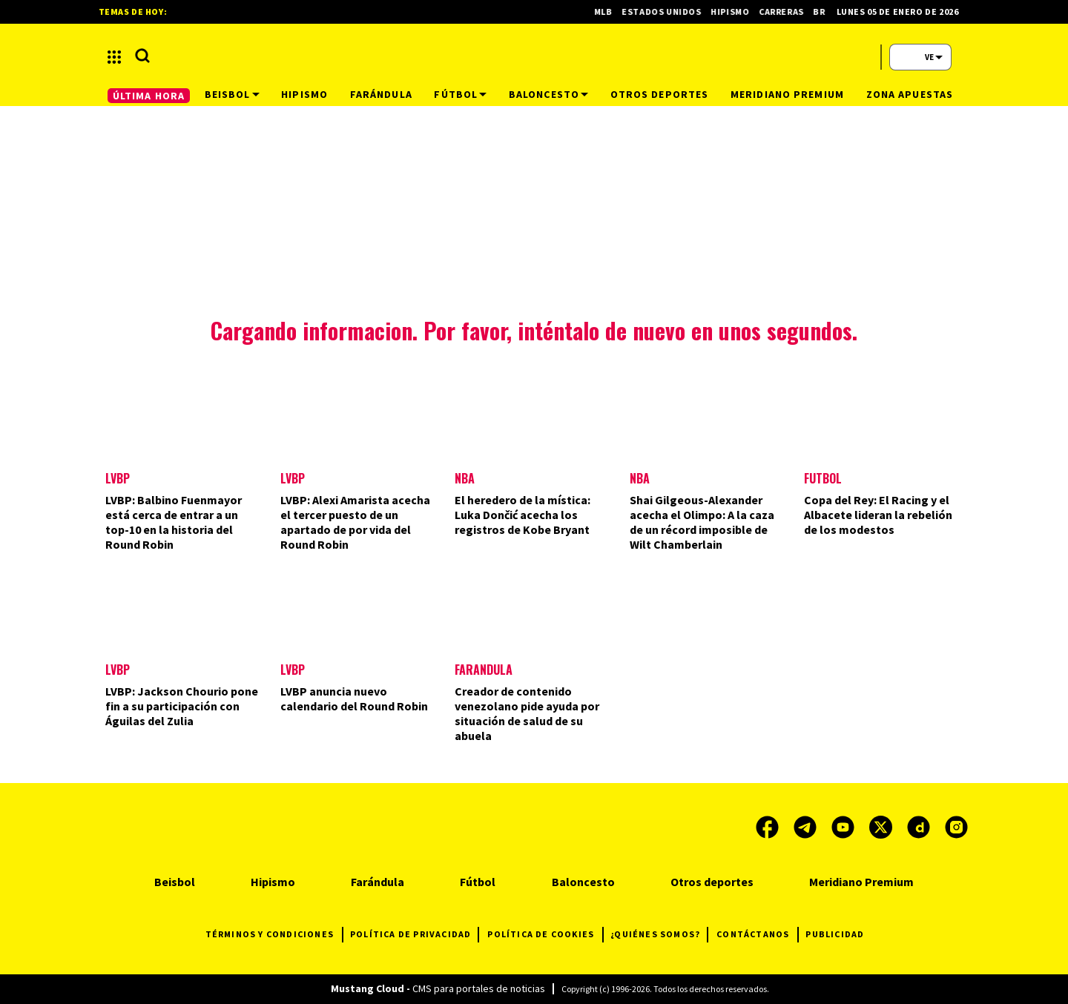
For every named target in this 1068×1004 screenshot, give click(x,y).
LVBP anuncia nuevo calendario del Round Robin (354, 698)
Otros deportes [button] (659, 94)
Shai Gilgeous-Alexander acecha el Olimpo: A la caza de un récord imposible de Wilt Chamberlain (702, 522)
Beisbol (174, 881)
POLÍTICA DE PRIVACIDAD (414, 934)
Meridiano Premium (861, 881)
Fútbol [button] (460, 94)
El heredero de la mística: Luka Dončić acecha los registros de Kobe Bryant (522, 514)
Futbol (823, 478)
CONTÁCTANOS (757, 934)
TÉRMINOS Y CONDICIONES (274, 934)
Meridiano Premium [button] (787, 94)
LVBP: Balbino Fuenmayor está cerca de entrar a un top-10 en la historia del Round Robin (173, 522)
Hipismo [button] (304, 94)
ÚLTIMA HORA (149, 95)
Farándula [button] (381, 94)
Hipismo (736, 11)
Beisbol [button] (232, 94)
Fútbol (477, 881)
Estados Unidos (667, 11)
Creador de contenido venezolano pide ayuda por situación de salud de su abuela (527, 713)
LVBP (117, 478)
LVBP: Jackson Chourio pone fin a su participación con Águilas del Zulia (181, 706)
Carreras (787, 11)
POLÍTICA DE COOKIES (545, 934)
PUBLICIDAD (834, 933)
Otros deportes (712, 881)
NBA (465, 478)
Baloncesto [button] (548, 94)
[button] (114, 57)
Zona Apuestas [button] (910, 94)
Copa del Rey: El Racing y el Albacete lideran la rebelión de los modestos (878, 514)
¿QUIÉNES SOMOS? (659, 934)
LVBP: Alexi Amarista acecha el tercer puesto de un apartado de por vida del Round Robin (355, 522)
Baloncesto (583, 881)
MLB (609, 11)
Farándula (483, 669)
